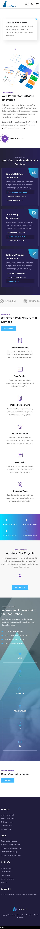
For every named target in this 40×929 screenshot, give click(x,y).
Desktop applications (16, 273)
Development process (16, 233)
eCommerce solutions (18, 192)
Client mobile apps (15, 200)
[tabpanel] (20, 31)
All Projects (20, 587)
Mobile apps (14, 281)
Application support (16, 240)
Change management (17, 236)
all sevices (8, 328)
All (20, 575)
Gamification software (17, 196)
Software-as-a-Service (17, 277)
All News (7, 780)
